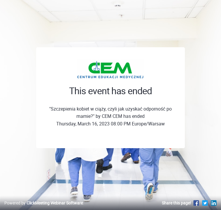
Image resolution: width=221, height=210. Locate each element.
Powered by (43, 203)
